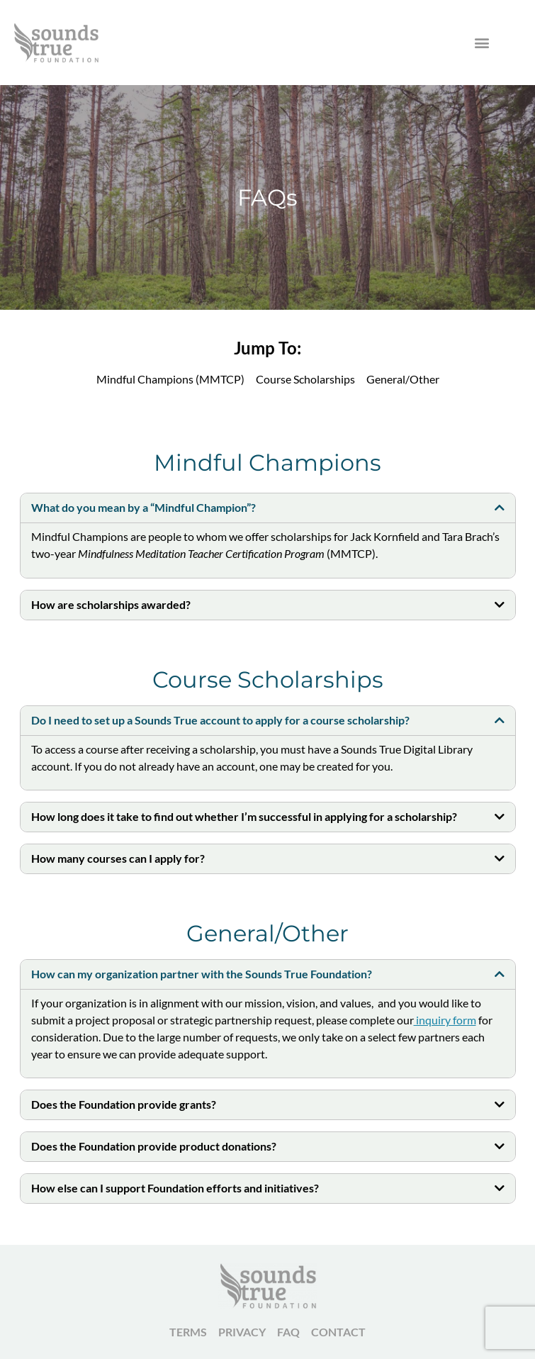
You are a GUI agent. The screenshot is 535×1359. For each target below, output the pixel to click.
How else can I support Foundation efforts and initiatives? (175, 1188)
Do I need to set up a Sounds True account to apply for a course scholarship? (220, 720)
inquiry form (445, 1020)
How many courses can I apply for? (118, 858)
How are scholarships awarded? (111, 604)
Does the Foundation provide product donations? (153, 1146)
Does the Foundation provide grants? (123, 1104)
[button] (481, 43)
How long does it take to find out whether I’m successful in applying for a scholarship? (244, 816)
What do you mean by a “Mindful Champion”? (143, 507)
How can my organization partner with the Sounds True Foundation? (201, 973)
